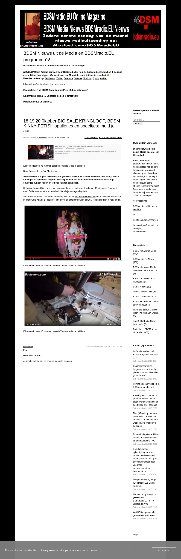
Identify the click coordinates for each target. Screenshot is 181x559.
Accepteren (164, 550)
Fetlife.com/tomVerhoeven (145, 220)
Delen (25, 350)
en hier (103, 78)
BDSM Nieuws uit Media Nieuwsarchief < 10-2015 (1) (145, 270)
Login (135, 534)
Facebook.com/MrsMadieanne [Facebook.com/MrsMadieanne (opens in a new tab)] (43, 171)
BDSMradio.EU (70, 72)
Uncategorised (91, 137)
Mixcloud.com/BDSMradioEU (37, 102)
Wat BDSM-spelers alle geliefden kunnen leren (145, 515)
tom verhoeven (41, 137)
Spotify (96, 78)
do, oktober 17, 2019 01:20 (58, 137)
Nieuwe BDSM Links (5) (144, 291)
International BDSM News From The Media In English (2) (146, 313)
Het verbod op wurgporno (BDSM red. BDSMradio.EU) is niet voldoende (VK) (145, 500)
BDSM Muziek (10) (142, 287)
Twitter (59, 78)
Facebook (68, 78)
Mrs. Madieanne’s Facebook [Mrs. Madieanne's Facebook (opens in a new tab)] (103, 188)
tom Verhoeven (87, 72)
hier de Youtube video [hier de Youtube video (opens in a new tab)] (85, 196)
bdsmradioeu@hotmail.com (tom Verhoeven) (44, 84)
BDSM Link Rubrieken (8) (145, 296)
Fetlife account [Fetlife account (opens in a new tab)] (35, 191)
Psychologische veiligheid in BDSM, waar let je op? (146, 387)
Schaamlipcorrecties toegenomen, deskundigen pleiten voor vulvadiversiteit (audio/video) (146, 372)
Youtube (78, 78)
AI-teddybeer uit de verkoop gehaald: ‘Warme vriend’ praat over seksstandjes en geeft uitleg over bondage (146, 401)
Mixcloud (87, 78)
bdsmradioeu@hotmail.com (146, 225)
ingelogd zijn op (38, 361)
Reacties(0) (28, 347)
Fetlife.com (50, 78)
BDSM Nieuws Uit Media (110, 137)
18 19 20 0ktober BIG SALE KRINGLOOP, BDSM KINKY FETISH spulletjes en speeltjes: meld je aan (71, 125)
